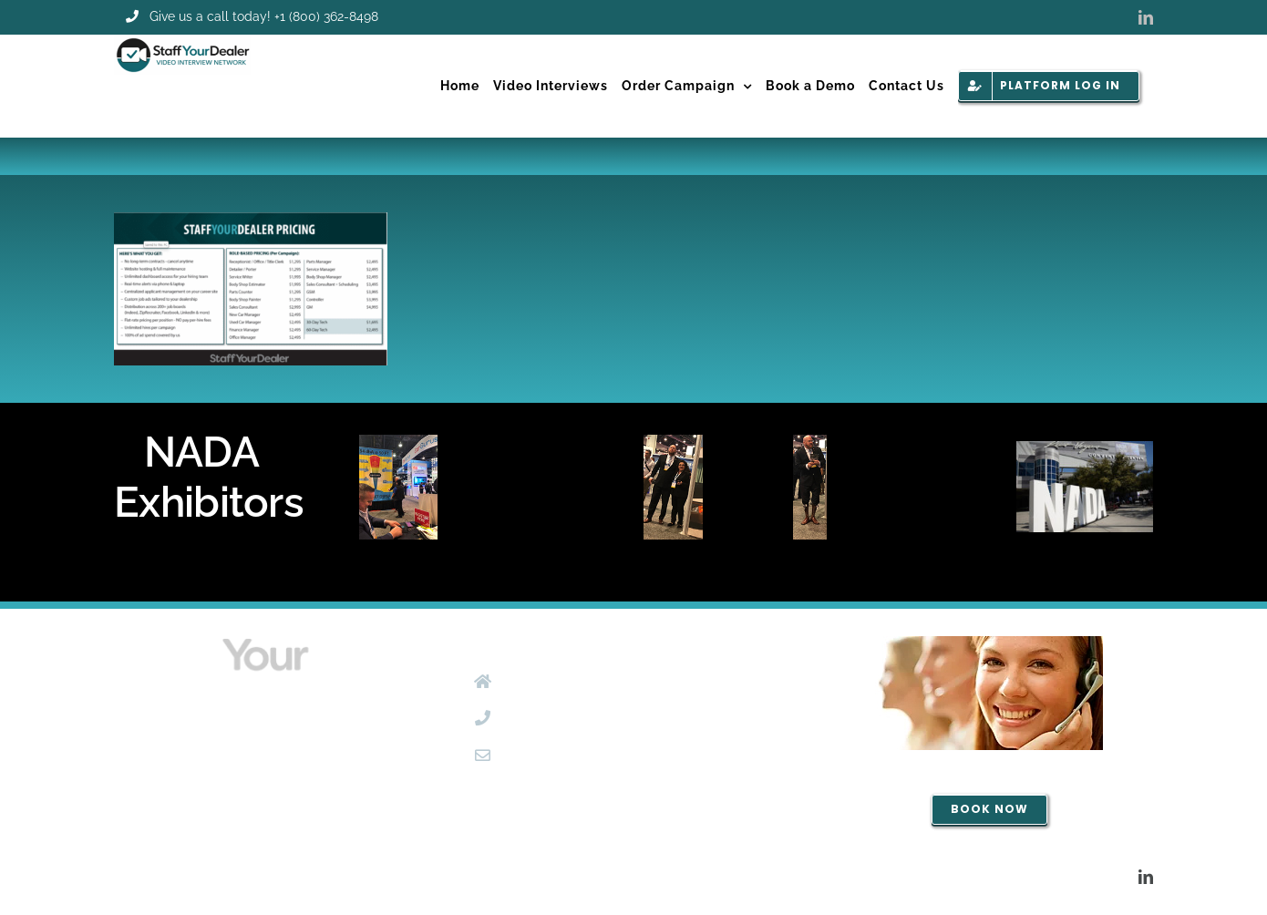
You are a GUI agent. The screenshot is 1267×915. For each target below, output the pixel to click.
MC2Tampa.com (546, 875)
